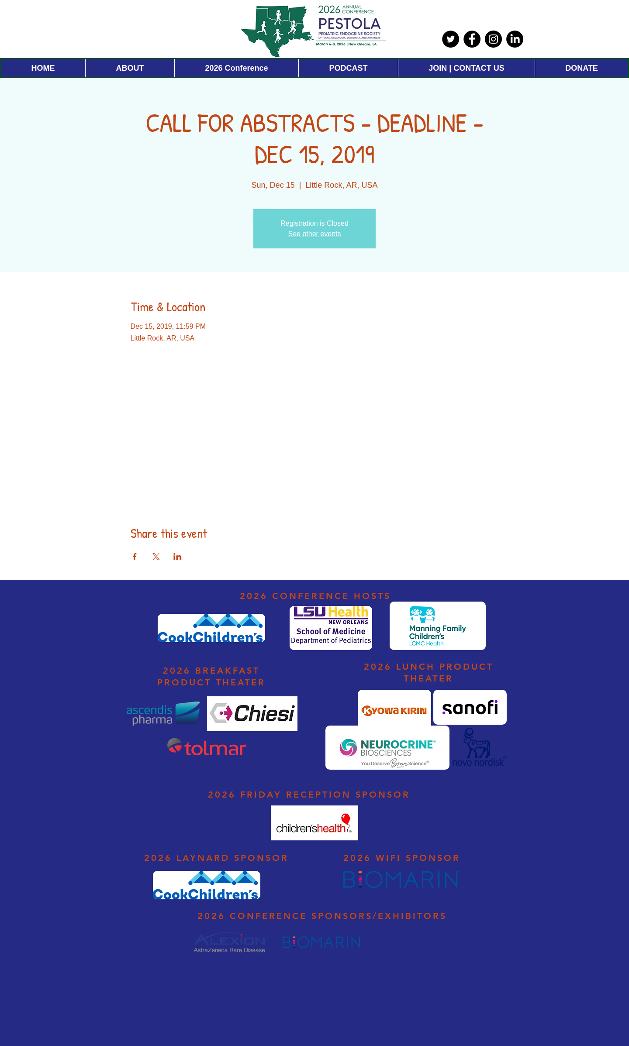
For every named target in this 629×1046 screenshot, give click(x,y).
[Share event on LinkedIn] (177, 556)
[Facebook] (471, 39)
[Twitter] (450, 39)
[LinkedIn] (514, 39)
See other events (314, 233)
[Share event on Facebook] (135, 556)
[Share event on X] (156, 556)
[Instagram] (493, 39)
